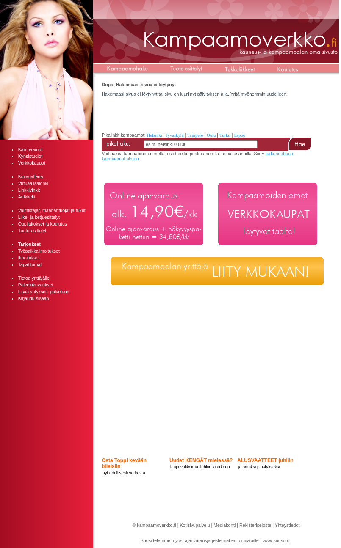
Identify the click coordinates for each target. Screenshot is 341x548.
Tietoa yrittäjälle (34, 278)
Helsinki (154, 135)
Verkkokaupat (32, 162)
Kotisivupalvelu (195, 525)
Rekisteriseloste (255, 525)
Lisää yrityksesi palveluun (43, 291)
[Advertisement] (46, 349)
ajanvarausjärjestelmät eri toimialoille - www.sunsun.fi (238, 540)
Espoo (239, 135)
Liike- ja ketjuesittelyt (39, 217)
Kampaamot (30, 149)
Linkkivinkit (29, 190)
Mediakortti (224, 525)
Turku (224, 135)
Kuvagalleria (30, 176)
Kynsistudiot (30, 156)
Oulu (211, 135)
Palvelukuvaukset (35, 284)
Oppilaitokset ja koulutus (42, 223)
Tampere (195, 135)
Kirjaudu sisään (33, 298)
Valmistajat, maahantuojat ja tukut (52, 210)
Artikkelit (26, 196)
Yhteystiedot (287, 525)
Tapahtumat (30, 264)
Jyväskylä (174, 135)
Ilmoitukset (29, 257)
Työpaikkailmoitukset (39, 250)
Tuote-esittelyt (32, 230)
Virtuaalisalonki (33, 183)
